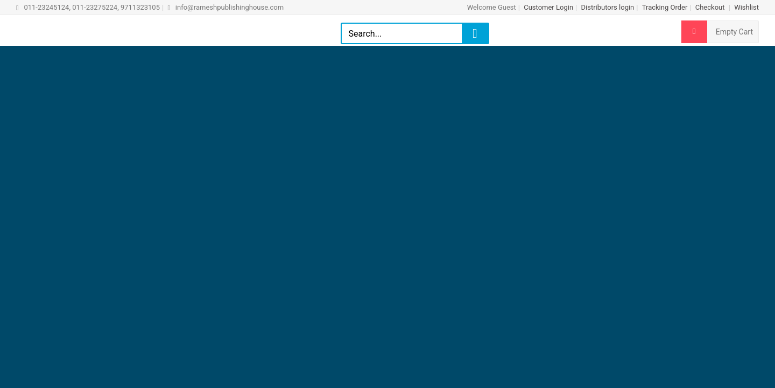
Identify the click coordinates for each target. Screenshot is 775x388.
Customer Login (548, 7)
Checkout (711, 7)
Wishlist (746, 7)
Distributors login (607, 7)
